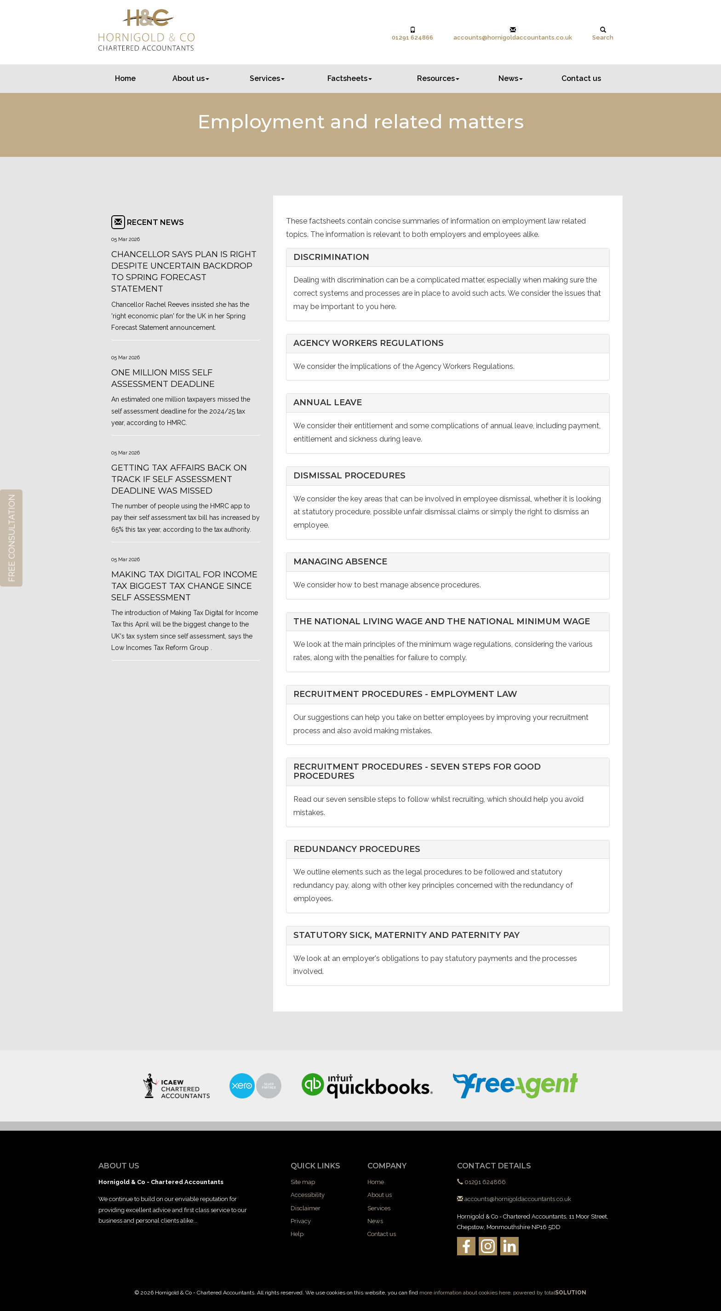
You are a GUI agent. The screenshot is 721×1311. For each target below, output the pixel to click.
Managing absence (340, 562)
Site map (303, 1182)
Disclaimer (305, 1208)
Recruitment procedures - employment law (405, 694)
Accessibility (308, 1194)
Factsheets (349, 78)
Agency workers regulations (368, 343)
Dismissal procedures (349, 476)
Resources (438, 78)
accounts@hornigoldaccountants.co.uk (512, 34)
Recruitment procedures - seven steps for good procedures (417, 771)
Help (297, 1233)
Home (125, 78)
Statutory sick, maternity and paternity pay (406, 935)
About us (190, 78)
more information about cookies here (464, 1292)
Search (602, 34)
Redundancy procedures (356, 849)
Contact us (581, 78)
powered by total (549, 1292)
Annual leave (327, 402)
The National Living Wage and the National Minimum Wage (441, 621)
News (510, 78)
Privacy (301, 1221)
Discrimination (331, 257)
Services (267, 78)
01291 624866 (412, 34)
